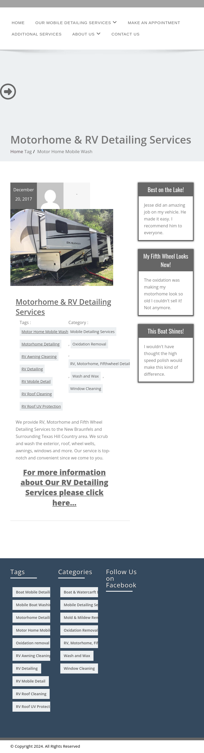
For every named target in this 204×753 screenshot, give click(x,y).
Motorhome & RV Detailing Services (63, 307)
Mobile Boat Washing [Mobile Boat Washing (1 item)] (35, 604)
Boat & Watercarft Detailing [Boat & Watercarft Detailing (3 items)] (88, 592)
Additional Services (37, 34)
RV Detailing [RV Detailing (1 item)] (27, 668)
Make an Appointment (154, 22)
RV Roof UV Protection (41, 406)
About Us (86, 33)
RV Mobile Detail (36, 381)
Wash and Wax (86, 376)
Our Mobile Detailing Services (76, 22)
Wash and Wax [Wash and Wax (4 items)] (77, 655)
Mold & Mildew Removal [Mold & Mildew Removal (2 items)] (85, 617)
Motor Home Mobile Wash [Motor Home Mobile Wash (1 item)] (39, 630)
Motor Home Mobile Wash (45, 331)
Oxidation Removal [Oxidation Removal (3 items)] (81, 630)
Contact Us (126, 34)
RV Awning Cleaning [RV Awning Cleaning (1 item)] (33, 655)
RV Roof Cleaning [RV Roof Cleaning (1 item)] (31, 693)
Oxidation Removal (89, 344)
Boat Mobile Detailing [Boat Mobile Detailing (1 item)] (35, 592)
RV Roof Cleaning (37, 393)
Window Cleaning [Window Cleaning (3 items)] (79, 668)
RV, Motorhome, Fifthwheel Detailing (102, 363)
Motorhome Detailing (41, 344)
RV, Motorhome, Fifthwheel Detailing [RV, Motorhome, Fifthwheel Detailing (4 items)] (97, 642)
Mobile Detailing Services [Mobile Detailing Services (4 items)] (86, 604)
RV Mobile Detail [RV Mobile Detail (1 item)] (30, 681)
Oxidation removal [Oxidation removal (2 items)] (32, 642)
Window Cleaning (85, 388)
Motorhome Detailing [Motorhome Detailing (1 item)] (35, 617)
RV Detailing (32, 368)
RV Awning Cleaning (39, 356)
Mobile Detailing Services (92, 331)
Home (18, 22)
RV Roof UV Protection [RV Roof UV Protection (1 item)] (36, 706)
